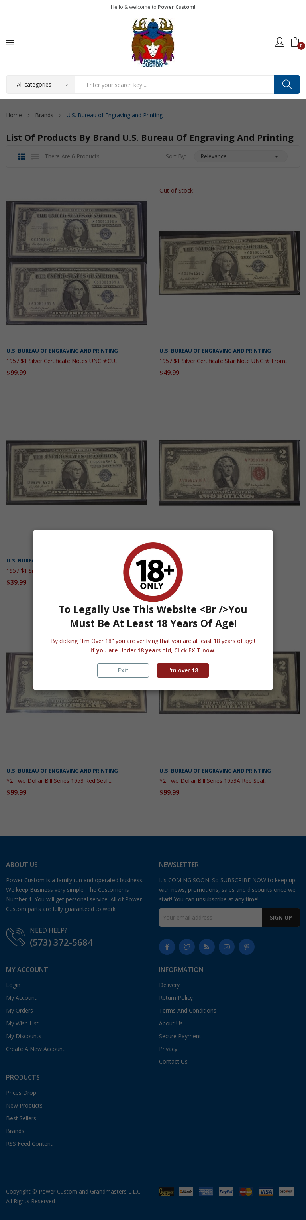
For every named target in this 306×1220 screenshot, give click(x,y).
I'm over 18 (183, 670)
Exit (123, 670)
